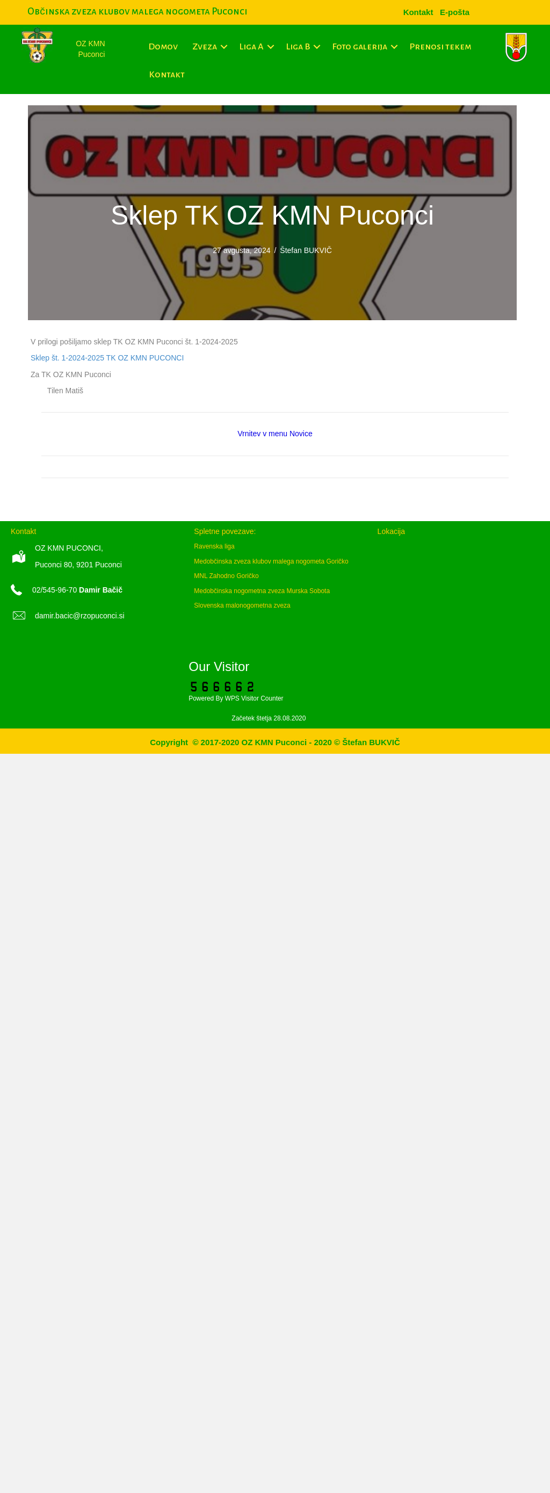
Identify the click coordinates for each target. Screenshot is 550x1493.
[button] (224, 47)
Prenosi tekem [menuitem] (440, 47)
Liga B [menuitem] (298, 47)
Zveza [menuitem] (204, 47)
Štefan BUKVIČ (306, 250)
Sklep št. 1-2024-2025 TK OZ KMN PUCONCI (107, 358)
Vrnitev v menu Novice (275, 433)
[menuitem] (454, 12)
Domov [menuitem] (163, 47)
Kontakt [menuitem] (167, 75)
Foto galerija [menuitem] (359, 47)
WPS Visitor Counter (254, 698)
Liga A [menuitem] (251, 47)
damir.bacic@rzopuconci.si (80, 615)
